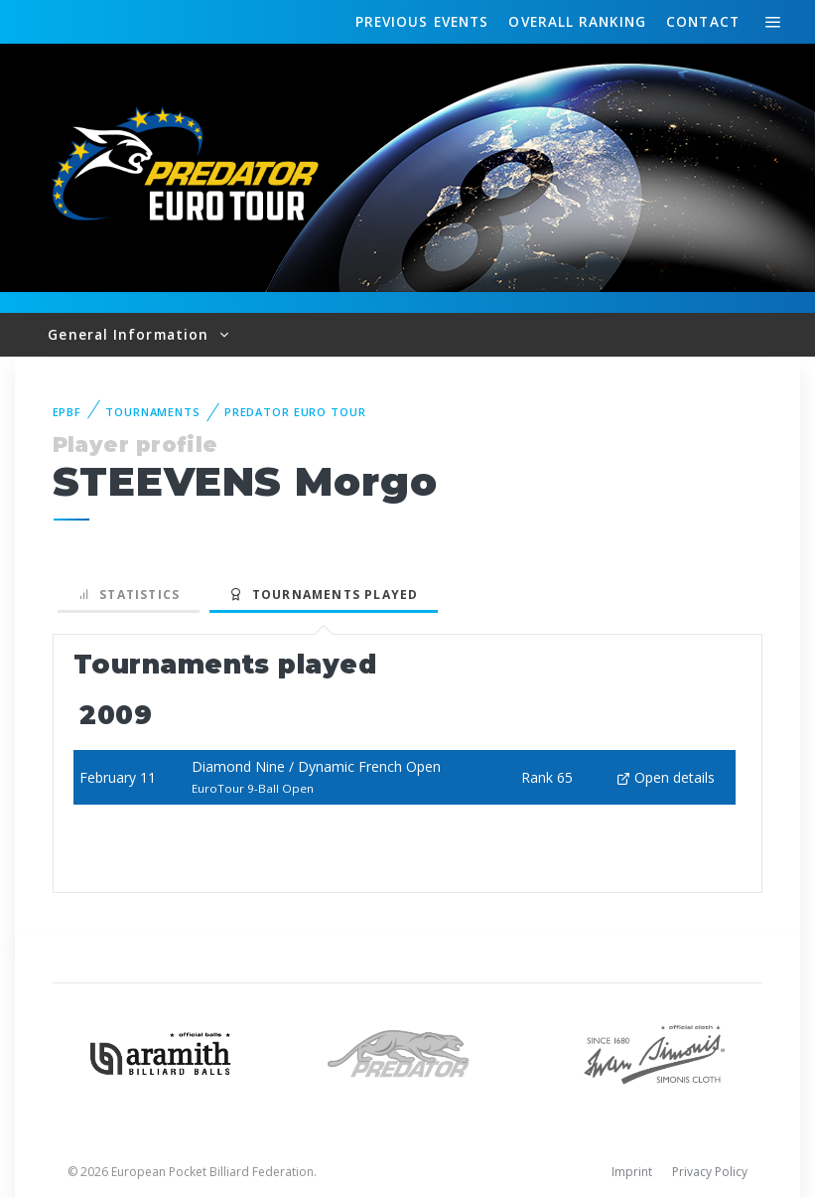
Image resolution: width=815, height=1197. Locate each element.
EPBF (67, 411)
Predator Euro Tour (295, 411)
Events (421, 22)
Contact (703, 21)
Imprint (631, 1171)
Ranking (576, 22)
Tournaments (153, 411)
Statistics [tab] (129, 594)
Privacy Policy (709, 1171)
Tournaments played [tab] (323, 594)
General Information (130, 334)
